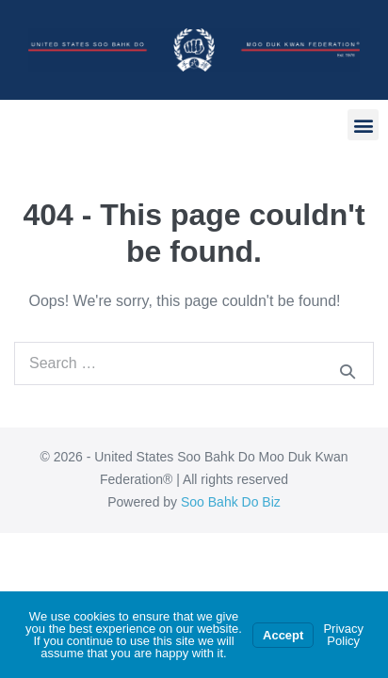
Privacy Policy (343, 635)
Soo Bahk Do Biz (231, 501)
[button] (363, 124)
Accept (283, 635)
